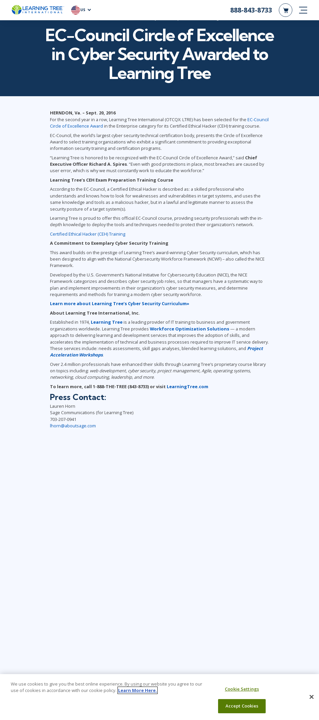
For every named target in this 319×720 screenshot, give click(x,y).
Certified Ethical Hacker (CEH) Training (87, 234)
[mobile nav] (303, 10)
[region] (159, 697)
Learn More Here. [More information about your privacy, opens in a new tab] (137, 690)
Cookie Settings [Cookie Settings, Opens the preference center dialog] (242, 689)
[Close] (311, 696)
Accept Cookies (242, 706)
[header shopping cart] (285, 10)
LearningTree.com (187, 386)
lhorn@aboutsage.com (73, 426)
